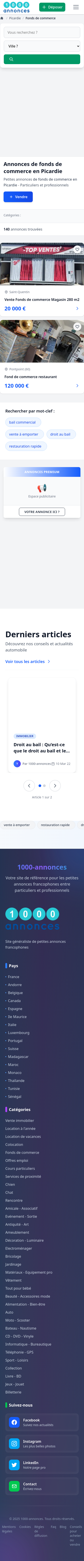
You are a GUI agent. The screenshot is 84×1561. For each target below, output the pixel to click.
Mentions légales (9, 1529)
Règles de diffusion (40, 1531)
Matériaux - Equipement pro (28, 1272)
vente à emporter (23, 434)
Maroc (11, 1064)
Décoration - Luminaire (24, 1240)
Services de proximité (23, 1176)
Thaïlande (15, 1080)
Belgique (14, 992)
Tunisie (12, 1088)
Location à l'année (20, 1128)
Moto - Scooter (17, 1320)
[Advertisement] (42, 115)
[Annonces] (2, 18)
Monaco (13, 1072)
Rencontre (14, 1200)
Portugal (14, 1040)
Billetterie (13, 1392)
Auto (9, 1312)
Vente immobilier (19, 1120)
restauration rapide (25, 446)
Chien (10, 1184)
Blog (63, 1527)
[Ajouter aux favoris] (77, 249)
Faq (53, 1527)
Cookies (25, 1527)
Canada (13, 1000)
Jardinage (13, 1264)
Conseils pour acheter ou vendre (76, 1536)
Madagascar (17, 1056)
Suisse (11, 1048)
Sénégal (13, 1096)
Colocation (14, 1144)
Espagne (13, 1008)
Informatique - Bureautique (28, 1344)
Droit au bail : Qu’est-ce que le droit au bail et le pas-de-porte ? (40, 751)
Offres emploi (16, 1160)
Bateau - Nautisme (20, 1328)
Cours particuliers (20, 1168)
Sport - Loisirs (16, 1360)
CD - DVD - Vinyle (19, 1336)
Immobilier (24, 736)
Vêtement (13, 1280)
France (12, 976)
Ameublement (17, 1232)
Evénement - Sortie (21, 1216)
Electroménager (18, 1248)
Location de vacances (23, 1136)
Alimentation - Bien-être (25, 1304)
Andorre (13, 984)
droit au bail (60, 434)
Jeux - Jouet (14, 1384)
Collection (13, 1368)
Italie (10, 1024)
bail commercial (22, 422)
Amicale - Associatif (21, 1208)
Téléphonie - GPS (19, 1352)
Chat (9, 1192)
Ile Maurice (16, 1016)
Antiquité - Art (17, 1224)
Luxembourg (17, 1032)
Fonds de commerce (22, 1152)
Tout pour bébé (18, 1288)
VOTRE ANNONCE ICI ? (42, 512)
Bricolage (13, 1256)
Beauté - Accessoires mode (27, 1296)
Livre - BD (13, 1376)
